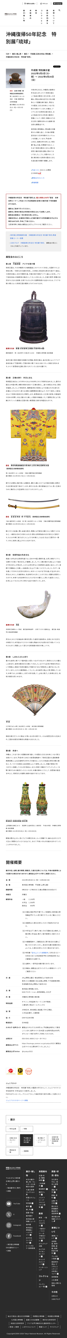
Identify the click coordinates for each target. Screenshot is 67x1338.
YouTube (13, 1204)
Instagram (13, 1225)
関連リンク (43, 1327)
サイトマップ (54, 1327)
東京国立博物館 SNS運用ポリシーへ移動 (12, 1248)
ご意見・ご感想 (13, 1327)
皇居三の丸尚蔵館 (32, 1320)
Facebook (13, 1236)
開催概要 (35, 182)
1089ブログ (56, 1299)
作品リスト (35, 170)
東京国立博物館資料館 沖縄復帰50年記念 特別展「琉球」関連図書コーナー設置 (33, 236)
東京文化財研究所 (49, 1320)
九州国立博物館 (17, 1320)
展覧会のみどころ (38, 178)
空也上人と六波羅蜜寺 (40, 953)
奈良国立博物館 (53, 1316)
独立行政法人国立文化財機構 (18, 1316)
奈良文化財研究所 (17, 1323)
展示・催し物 (24, 16)
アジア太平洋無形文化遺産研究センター (41, 1323)
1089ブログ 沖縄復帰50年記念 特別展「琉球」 (27, 243)
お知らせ (55, 1296)
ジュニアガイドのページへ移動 (17, 1100)
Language (58, 3)
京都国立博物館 (38, 1316)
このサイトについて (29, 1327)
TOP (7, 54)
